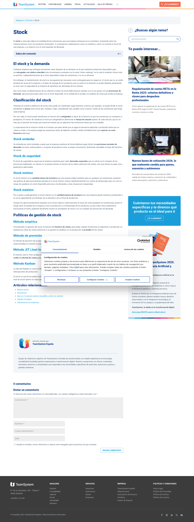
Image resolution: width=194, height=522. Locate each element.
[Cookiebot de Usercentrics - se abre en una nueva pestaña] (139, 241)
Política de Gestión (161, 494)
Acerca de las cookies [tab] (134, 249)
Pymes (88, 494)
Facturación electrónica (127, 494)
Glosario (29, 20)
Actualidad (54, 500)
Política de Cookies (161, 497)
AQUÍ (76, 267)
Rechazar (61, 280)
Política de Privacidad (162, 491)
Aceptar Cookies (132, 280)
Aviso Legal (158, 488)
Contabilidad (55, 491)
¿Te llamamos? (171, 4)
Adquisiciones (123, 491)
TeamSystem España (43, 344)
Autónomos (90, 491)
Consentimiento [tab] (60, 249)
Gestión (53, 488)
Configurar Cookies (97, 280)
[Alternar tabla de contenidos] (118, 54)
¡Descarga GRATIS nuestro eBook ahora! (148, 312)
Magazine (20, 20)
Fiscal (52, 497)
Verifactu (121, 497)
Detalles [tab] (97, 249)
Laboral (53, 494)
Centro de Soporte (125, 500)
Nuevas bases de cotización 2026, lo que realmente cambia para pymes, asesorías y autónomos (154, 164)
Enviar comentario (112, 450)
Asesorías (89, 488)
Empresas (89, 497)
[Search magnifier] (177, 39)
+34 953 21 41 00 (17, 498)
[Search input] (153, 39)
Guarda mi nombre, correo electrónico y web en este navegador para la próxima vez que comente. (56, 444)
